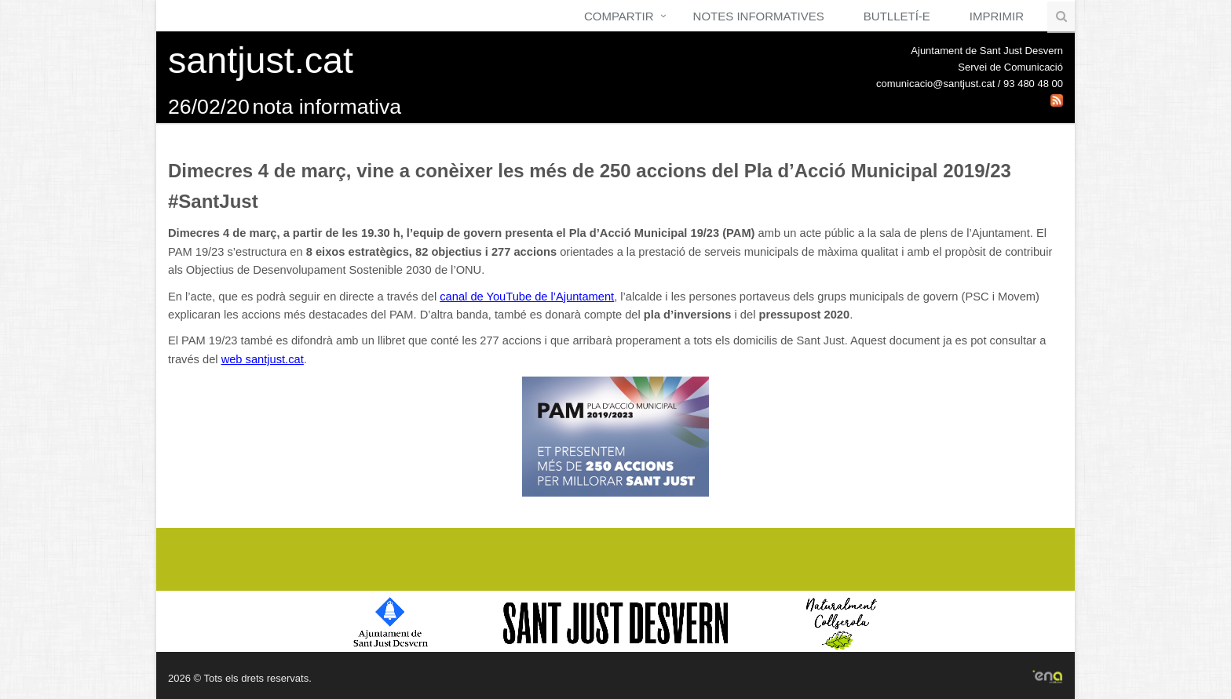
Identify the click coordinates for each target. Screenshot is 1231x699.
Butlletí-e (897, 16)
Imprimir (997, 16)
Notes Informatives (758, 16)
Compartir (619, 16)
